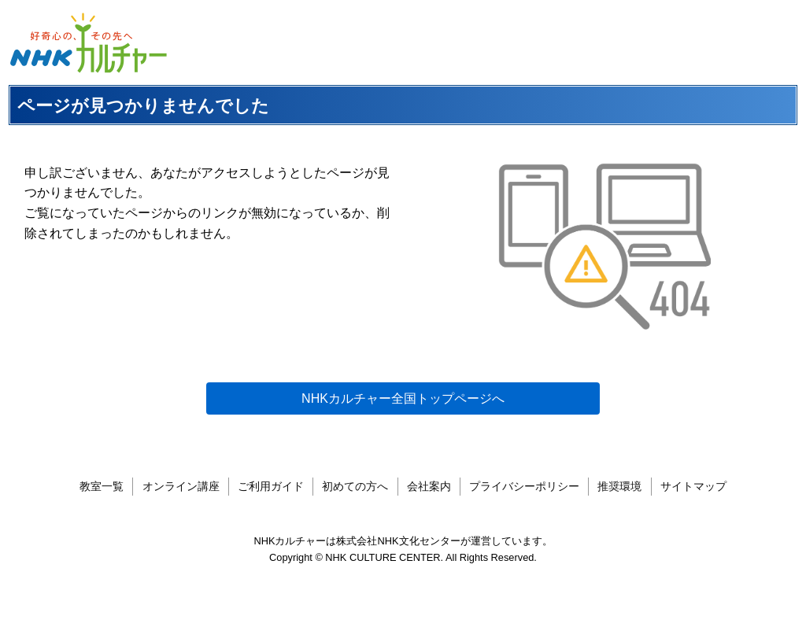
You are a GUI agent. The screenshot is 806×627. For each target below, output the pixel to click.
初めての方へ (355, 486)
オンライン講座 (181, 486)
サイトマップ (693, 486)
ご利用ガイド (271, 486)
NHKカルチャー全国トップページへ (403, 398)
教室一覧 (101, 486)
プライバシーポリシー (524, 486)
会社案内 (429, 486)
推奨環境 (619, 486)
